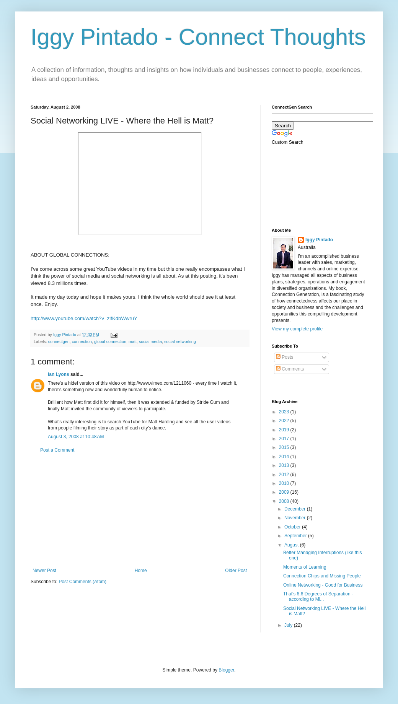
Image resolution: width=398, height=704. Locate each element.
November (295, 517)
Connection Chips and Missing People (322, 576)
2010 (284, 483)
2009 (284, 492)
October (293, 527)
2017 (284, 438)
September (296, 535)
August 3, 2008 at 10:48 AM (76, 436)
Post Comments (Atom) (82, 581)
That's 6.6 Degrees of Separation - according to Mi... (318, 596)
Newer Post (44, 570)
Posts (284, 357)
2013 (284, 465)
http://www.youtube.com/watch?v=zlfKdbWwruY (84, 318)
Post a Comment (57, 450)
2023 (284, 412)
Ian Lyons (58, 374)
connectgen (59, 341)
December (295, 509)
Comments (290, 369)
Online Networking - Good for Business (322, 585)
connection (82, 341)
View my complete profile (297, 329)
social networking (180, 341)
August (292, 545)
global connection (110, 341)
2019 (284, 429)
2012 (284, 474)
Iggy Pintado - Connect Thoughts (198, 37)
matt (133, 341)
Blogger (226, 670)
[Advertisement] (139, 510)
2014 (284, 456)
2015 (284, 447)
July (289, 625)
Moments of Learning (304, 567)
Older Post (236, 570)
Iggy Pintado (319, 239)
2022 (284, 420)
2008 (284, 501)
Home (141, 570)
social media (150, 341)
